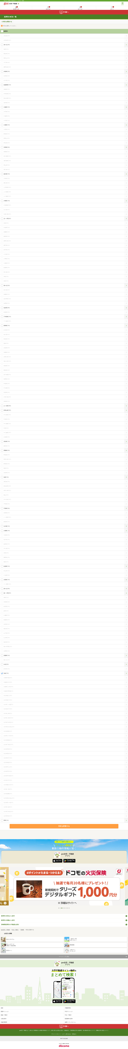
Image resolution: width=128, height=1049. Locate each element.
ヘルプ (63, 1034)
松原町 (126, 566)
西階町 (126, 450)
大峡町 (126, 107)
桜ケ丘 (126, 285)
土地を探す (4, 1018)
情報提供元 (66, 1030)
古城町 (126, 530)
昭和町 (126, 325)
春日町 (126, 174)
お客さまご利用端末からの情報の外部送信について (39, 1030)
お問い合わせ (68, 1034)
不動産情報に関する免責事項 (76, 1030)
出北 (126, 664)
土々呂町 (126, 406)
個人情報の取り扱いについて (89, 1030)
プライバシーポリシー (55, 1034)
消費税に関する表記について (102, 1030)
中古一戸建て (68, 1015)
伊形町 (126, 71)
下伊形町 (126, 316)
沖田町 (126, 147)
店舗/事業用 (4, 1022)
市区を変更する (7, 21)
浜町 (126, 477)
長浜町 (126, 441)
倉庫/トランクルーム (70, 1022)
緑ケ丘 (126, 588)
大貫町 (126, 125)
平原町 (126, 508)
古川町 (126, 526)
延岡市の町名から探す (8, 916)
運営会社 (74, 1034)
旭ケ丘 (126, 45)
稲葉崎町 (126, 85)
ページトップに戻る (64, 956)
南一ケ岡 (126, 593)
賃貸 (2, 1008)
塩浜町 (126, 308)
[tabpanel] (64, 887)
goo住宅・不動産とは (23, 1030)
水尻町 (126, 580)
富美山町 (126, 410)
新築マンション (5, 1011)
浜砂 (126, 673)
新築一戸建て (4, 1015)
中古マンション (69, 1011)
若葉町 (126, 655)
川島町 (126, 201)
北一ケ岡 (126, 218)
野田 (126, 820)
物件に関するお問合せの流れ (57, 1030)
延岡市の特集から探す (8, 920)
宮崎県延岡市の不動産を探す (10, 924)
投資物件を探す (69, 1018)
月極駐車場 (68, 1008)
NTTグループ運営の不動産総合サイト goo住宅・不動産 (14, 0)
